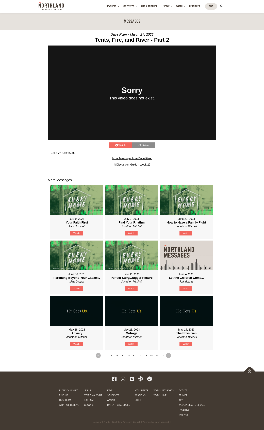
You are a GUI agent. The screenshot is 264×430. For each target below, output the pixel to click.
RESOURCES (196, 6)
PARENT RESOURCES (118, 405)
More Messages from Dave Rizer (132, 158)
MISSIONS (140, 395)
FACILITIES (184, 409)
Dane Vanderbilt (163, 422)
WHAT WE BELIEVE (69, 405)
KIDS (109, 390)
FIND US (63, 395)
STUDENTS (113, 395)
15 (157, 355)
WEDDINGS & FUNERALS (192, 405)
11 (134, 355)
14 (151, 355)
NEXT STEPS (130, 6)
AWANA (111, 400)
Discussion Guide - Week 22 (133, 164)
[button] (221, 6)
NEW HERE (113, 6)
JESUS (87, 390)
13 (145, 355)
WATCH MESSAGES (164, 390)
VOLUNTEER (141, 390)
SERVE (168, 6)
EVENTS (183, 390)
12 (140, 355)
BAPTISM (88, 400)
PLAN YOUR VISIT (68, 390)
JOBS (138, 400)
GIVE (211, 6)
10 (128, 355)
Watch (122, 145)
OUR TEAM (65, 400)
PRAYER (183, 395)
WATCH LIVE (160, 395)
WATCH (181, 6)
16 (162, 355)
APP (181, 400)
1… (105, 355)
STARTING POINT (93, 395)
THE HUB (184, 414)
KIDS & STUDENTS (150, 6)
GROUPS (88, 405)
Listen (145, 145)
